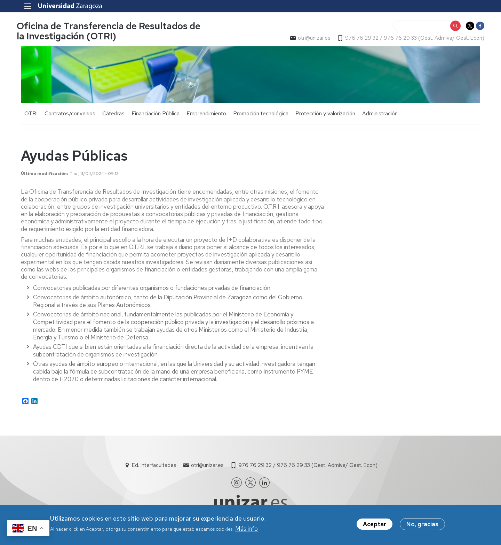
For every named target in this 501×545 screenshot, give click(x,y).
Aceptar (374, 524)
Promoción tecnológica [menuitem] (260, 114)
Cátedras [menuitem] (113, 114)
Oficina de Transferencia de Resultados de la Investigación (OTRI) (113, 32)
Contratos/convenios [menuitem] (70, 114)
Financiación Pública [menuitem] (156, 114)
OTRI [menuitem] (31, 114)
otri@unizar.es (310, 38)
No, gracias (422, 524)
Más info (246, 528)
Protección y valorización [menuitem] (325, 114)
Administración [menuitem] (380, 114)
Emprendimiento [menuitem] (206, 114)
